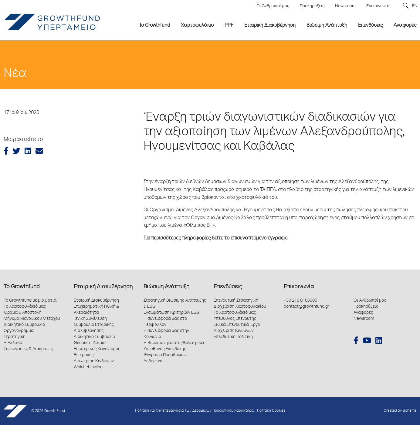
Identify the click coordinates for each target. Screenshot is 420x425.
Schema (409, 411)
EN (415, 6)
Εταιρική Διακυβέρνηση (103, 287)
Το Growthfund (21, 287)
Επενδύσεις (228, 287)
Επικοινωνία (299, 287)
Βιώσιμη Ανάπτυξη (166, 287)
